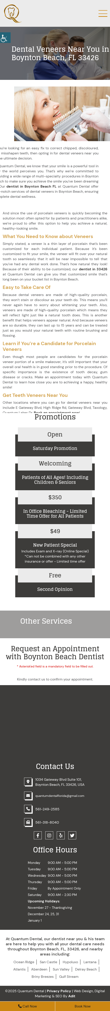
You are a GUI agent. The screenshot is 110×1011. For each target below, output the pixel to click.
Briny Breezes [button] (43, 976)
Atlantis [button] (19, 969)
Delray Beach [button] (86, 969)
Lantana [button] (90, 962)
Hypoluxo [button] (70, 962)
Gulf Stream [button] (68, 976)
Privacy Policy (59, 991)
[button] (55, 441)
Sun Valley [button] (61, 969)
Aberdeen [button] (39, 969)
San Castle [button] (48, 962)
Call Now (27, 1006)
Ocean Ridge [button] (23, 962)
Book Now (83, 1006)
